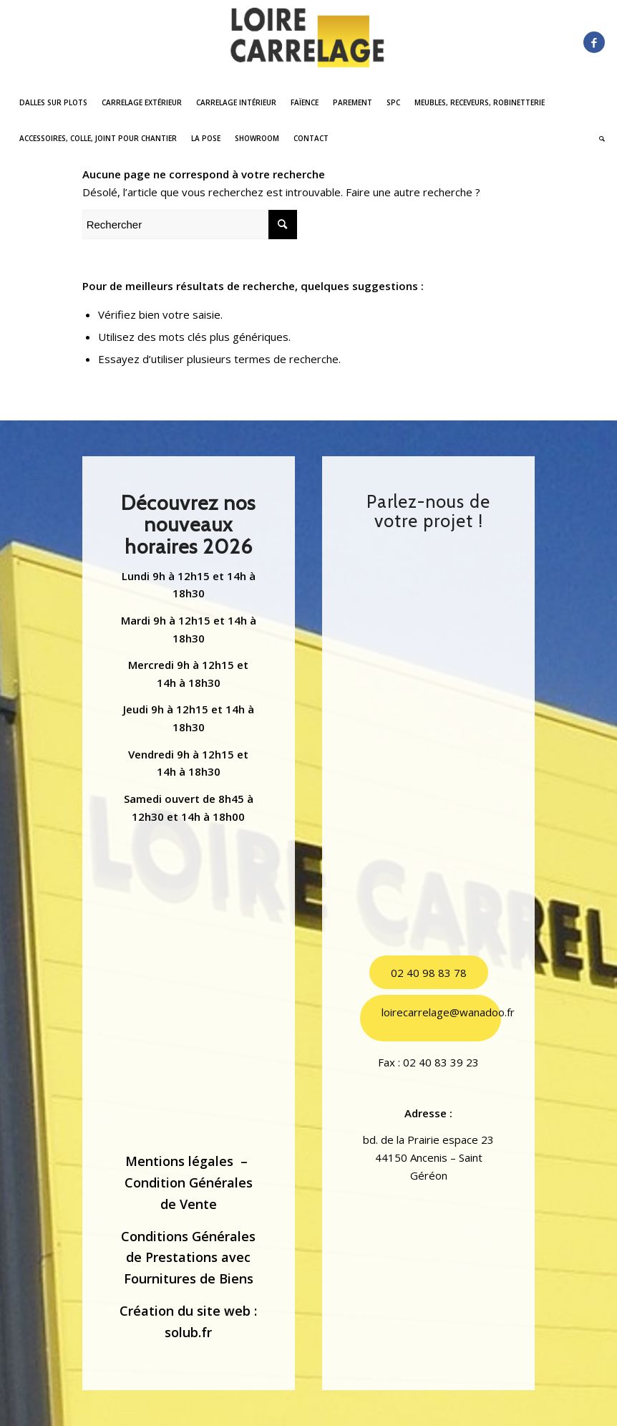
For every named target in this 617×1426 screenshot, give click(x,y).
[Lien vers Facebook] (594, 42)
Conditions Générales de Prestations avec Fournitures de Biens (188, 1257)
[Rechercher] (598, 138)
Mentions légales (179, 1161)
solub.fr (188, 1332)
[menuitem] (53, 102)
